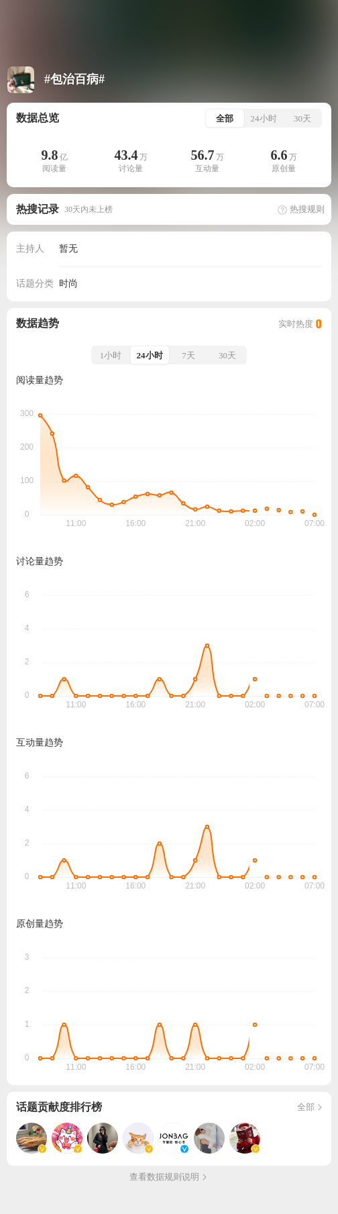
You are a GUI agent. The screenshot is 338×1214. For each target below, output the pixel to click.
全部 (311, 1107)
